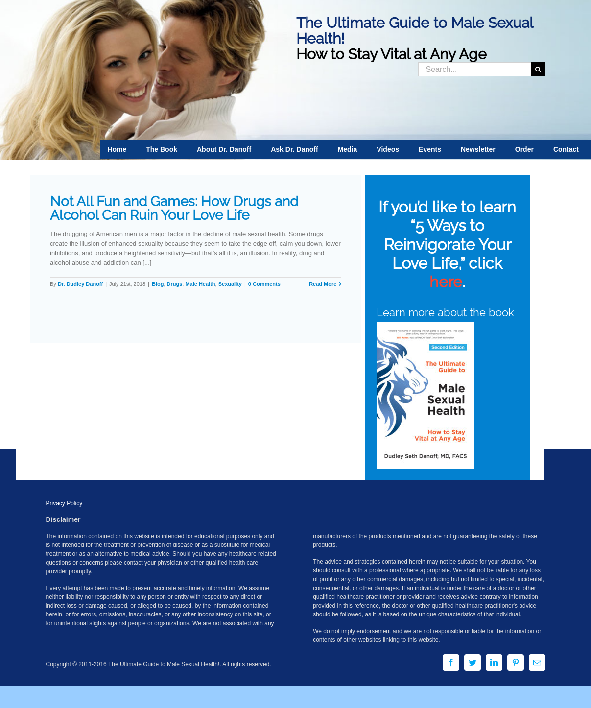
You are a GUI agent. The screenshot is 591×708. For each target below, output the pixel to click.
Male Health (200, 284)
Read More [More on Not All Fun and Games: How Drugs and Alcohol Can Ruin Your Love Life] (322, 284)
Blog (158, 284)
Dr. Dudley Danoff (80, 284)
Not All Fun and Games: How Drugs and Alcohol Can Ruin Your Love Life (174, 208)
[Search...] (474, 69)
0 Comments (264, 284)
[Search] (538, 69)
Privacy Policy (64, 503)
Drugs (175, 284)
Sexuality (230, 284)
